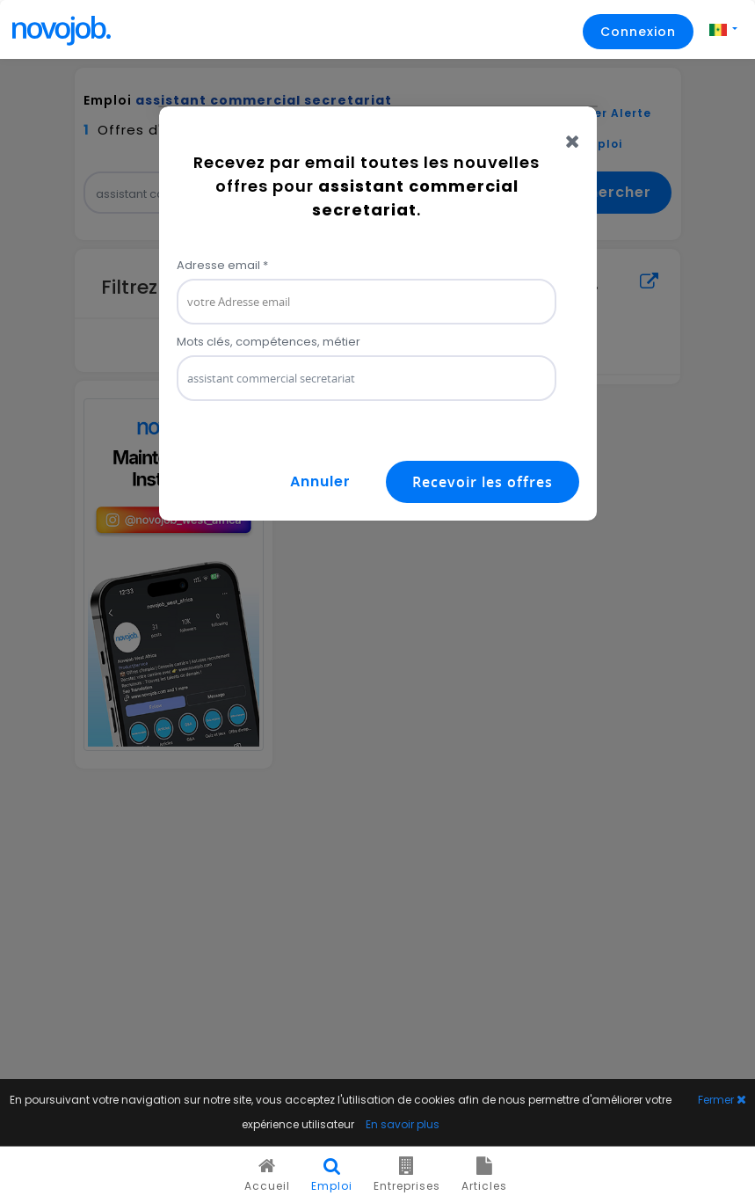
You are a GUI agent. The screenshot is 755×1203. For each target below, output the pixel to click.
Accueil (267, 1175)
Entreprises (407, 1175)
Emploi (331, 1175)
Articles (484, 1175)
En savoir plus (402, 1124)
